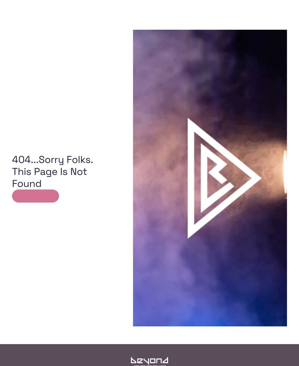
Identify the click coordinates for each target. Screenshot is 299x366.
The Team (149, 25)
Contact (210, 25)
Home (86, 25)
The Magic (180, 25)
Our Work (116, 26)
